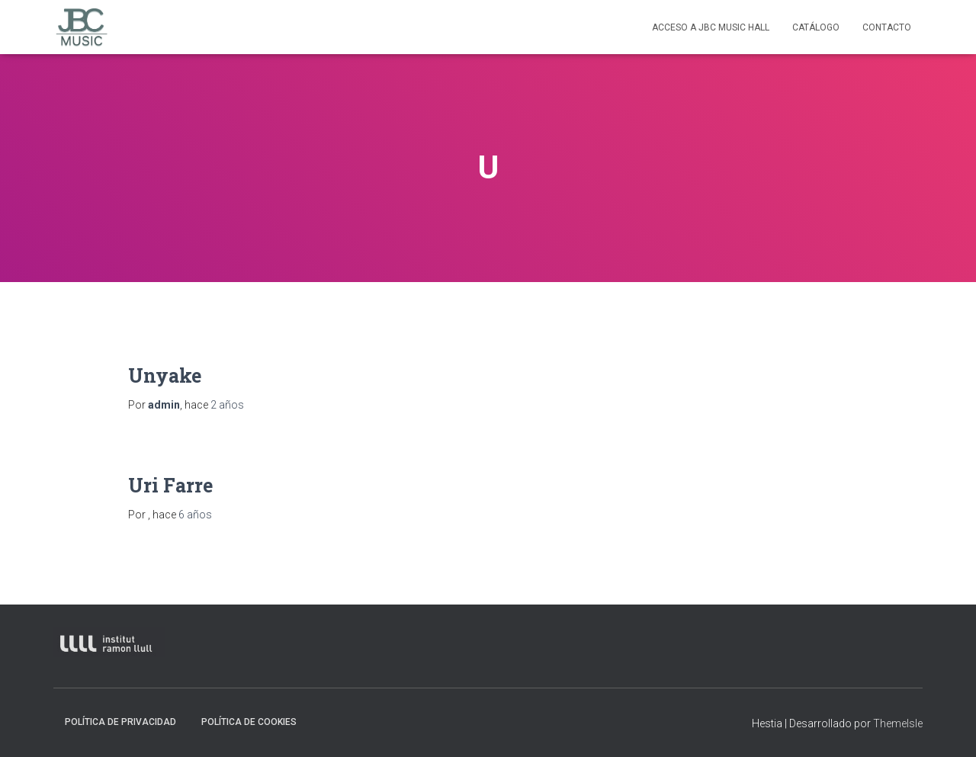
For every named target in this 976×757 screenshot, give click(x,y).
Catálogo (816, 27)
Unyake (164, 375)
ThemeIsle (898, 723)
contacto (886, 27)
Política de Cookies (249, 722)
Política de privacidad (120, 722)
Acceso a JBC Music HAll (710, 27)
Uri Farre (170, 485)
